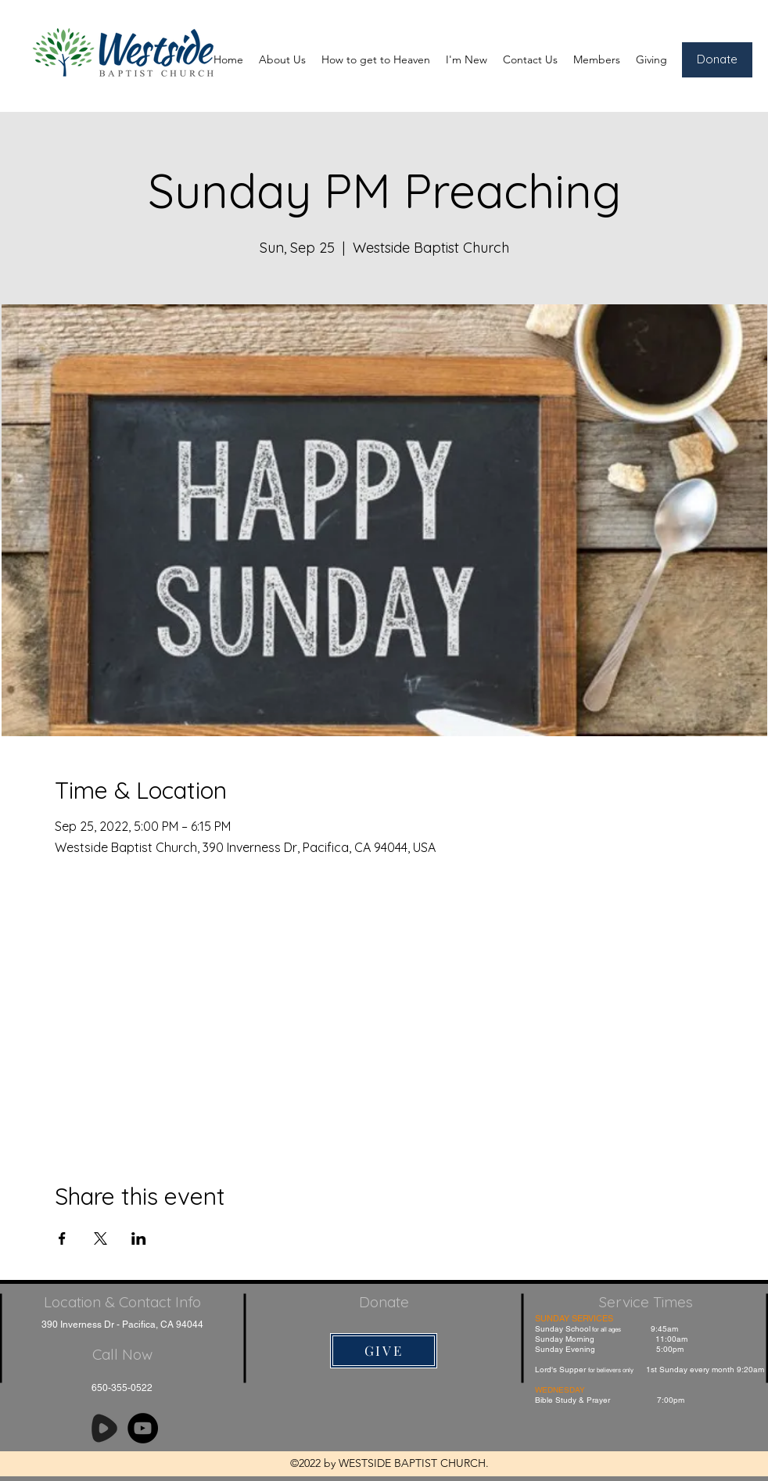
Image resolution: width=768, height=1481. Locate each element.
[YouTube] (142, 1428)
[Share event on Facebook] (62, 1238)
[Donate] (717, 59)
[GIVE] (383, 1350)
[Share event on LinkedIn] (138, 1238)
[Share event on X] (100, 1238)
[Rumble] (104, 1428)
